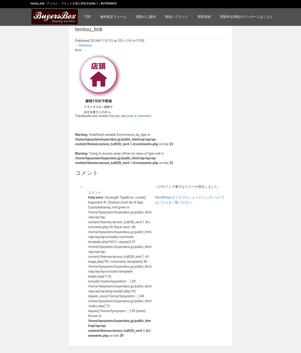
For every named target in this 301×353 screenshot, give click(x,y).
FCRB (140, 41)
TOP (87, 17)
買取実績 (204, 17)
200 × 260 (125, 41)
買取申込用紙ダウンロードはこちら (246, 17)
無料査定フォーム (113, 17)
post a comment (139, 116)
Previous (83, 45)
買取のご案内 (146, 17)
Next (80, 50)
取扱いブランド (176, 17)
